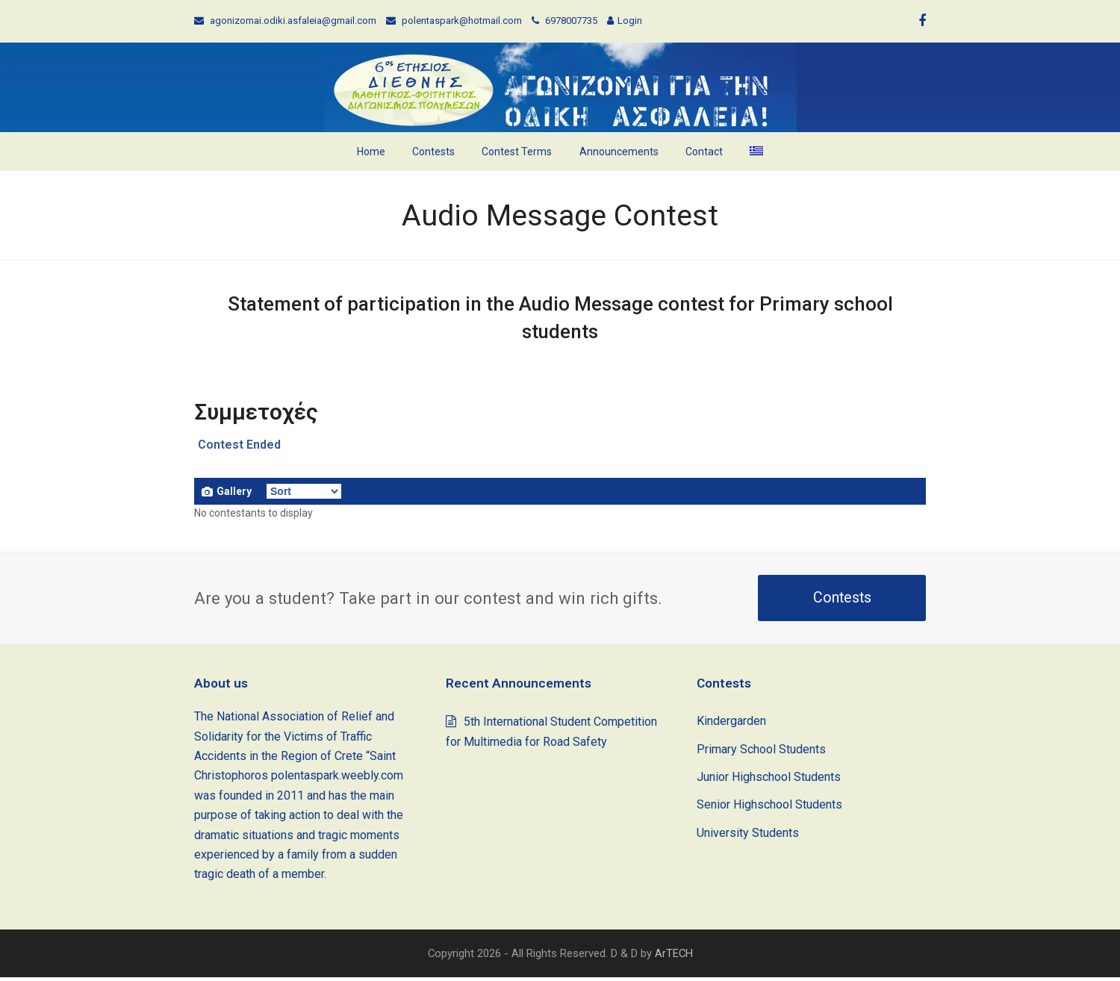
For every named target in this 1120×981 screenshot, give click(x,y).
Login (629, 20)
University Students (748, 836)
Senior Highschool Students (769, 808)
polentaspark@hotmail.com (462, 20)
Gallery (227, 491)
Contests (842, 601)
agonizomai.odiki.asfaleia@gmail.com (293, 20)
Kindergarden (731, 724)
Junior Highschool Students (769, 780)
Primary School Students (761, 753)
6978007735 (571, 20)
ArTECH (674, 957)
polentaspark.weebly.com (337, 779)
